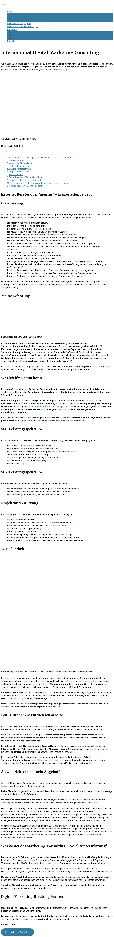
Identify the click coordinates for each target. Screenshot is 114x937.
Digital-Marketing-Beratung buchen (26, 185)
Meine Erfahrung (17, 160)
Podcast (17, 32)
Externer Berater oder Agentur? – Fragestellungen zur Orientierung (41, 157)
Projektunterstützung (19, 171)
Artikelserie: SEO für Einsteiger (22, 26)
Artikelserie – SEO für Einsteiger (29, 17)
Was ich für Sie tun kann (20, 163)
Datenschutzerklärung (24, 38)
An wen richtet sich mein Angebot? (25, 180)
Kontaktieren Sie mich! (17, 932)
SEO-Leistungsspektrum (20, 166)
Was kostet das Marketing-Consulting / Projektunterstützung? (39, 182)
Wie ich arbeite (16, 174)
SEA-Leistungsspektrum (20, 168)
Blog (9, 11)
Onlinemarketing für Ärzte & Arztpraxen (48, 406)
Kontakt (11, 41)
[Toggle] (7, 152)
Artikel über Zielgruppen (25, 20)
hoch (3, 3)
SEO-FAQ (17, 14)
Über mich (12, 29)
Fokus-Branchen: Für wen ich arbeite (26, 177)
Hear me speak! (20, 35)
